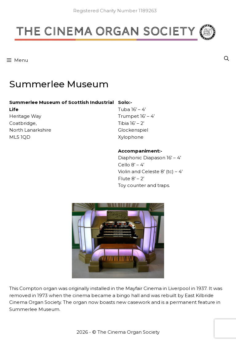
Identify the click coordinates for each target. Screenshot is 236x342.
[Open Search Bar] (226, 58)
